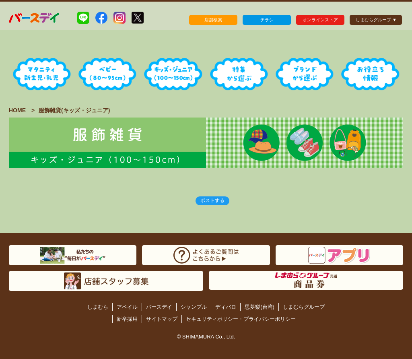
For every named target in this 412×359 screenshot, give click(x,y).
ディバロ (225, 307)
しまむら (97, 307)
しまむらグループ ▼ (376, 19)
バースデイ (159, 307)
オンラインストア (320, 19)
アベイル (127, 307)
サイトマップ (161, 319)
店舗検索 (213, 19)
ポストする (212, 200)
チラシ (267, 19)
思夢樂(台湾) (259, 307)
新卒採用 (127, 319)
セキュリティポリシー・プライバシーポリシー (241, 319)
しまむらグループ (304, 307)
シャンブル (194, 307)
